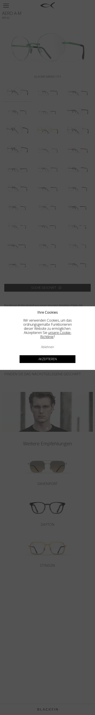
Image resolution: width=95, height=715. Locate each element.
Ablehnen (47, 347)
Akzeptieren (47, 359)
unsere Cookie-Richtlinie (55, 334)
